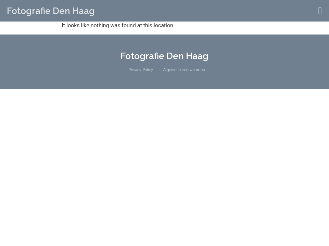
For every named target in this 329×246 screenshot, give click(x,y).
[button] (320, 10)
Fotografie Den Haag (51, 11)
